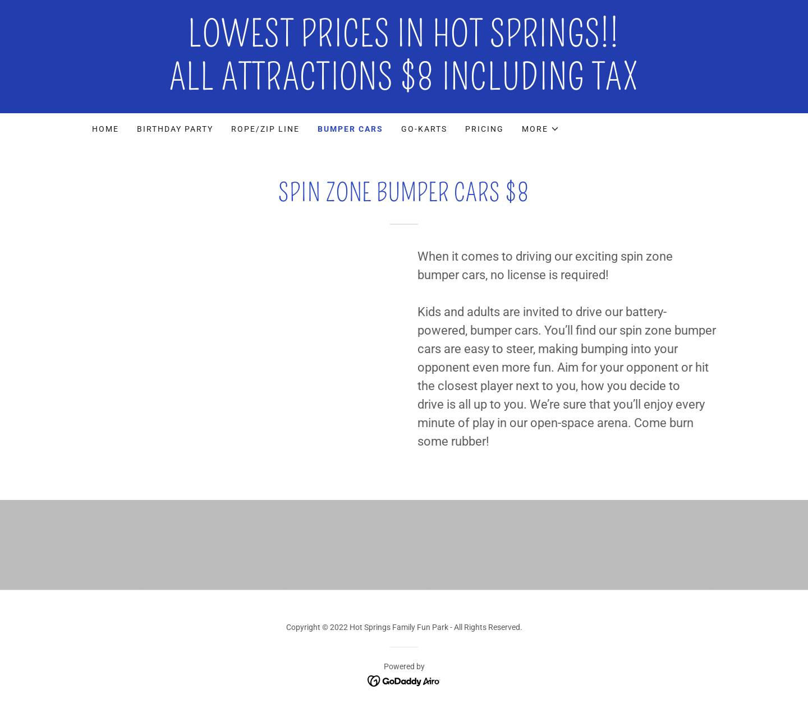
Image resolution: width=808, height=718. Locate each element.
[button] (540, 129)
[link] (404, 86)
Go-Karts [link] (424, 128)
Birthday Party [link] (175, 128)
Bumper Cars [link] (350, 128)
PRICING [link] (484, 128)
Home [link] (105, 128)
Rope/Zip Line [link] (265, 128)
